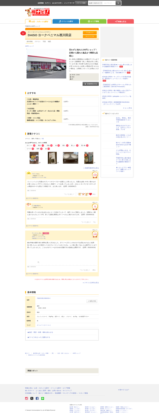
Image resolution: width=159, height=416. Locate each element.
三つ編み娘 (35, 205)
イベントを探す (65, 21)
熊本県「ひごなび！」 (91, 407)
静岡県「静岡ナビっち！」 (107, 407)
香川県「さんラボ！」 (91, 410)
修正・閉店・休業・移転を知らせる (40, 332)
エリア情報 (93, 21)
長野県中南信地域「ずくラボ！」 (124, 408)
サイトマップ (67, 390)
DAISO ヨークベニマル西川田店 (49, 35)
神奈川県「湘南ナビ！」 (106, 410)
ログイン (48, 3)
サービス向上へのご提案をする (38, 337)
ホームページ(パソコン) (44, 325)
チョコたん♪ (35, 233)
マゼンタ (34, 174)
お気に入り (90, 32)
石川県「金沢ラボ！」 (75, 412)
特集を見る (120, 22)
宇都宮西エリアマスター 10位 (39, 177)
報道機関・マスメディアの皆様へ (66, 393)
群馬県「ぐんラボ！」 (75, 410)
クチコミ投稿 (81, 3)
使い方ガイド (29, 390)
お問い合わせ (56, 390)
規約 (49, 390)
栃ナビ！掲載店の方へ (46, 393)
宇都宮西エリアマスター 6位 (39, 238)
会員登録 (41, 3)
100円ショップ (29, 46)
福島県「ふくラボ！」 (75, 408)
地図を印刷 (92, 301)
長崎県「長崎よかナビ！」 (123, 407)
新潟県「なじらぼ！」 (91, 408)
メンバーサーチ (69, 3)
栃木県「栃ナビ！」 (75, 407)
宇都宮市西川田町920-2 (43, 298)
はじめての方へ (57, 3)
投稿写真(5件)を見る (91, 168)
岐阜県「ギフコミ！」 (106, 408)
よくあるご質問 (41, 390)
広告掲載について (31, 393)
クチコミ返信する (32, 198)
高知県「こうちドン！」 (122, 412)
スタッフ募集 (83, 393)
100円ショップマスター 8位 (38, 236)
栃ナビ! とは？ (123, 390)
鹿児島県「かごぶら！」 (91, 412)
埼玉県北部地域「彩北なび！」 (106, 413)
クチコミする (89, 36)
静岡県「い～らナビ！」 (122, 410)
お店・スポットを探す (38, 22)
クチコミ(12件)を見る (90, 282)
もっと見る (127, 108)
